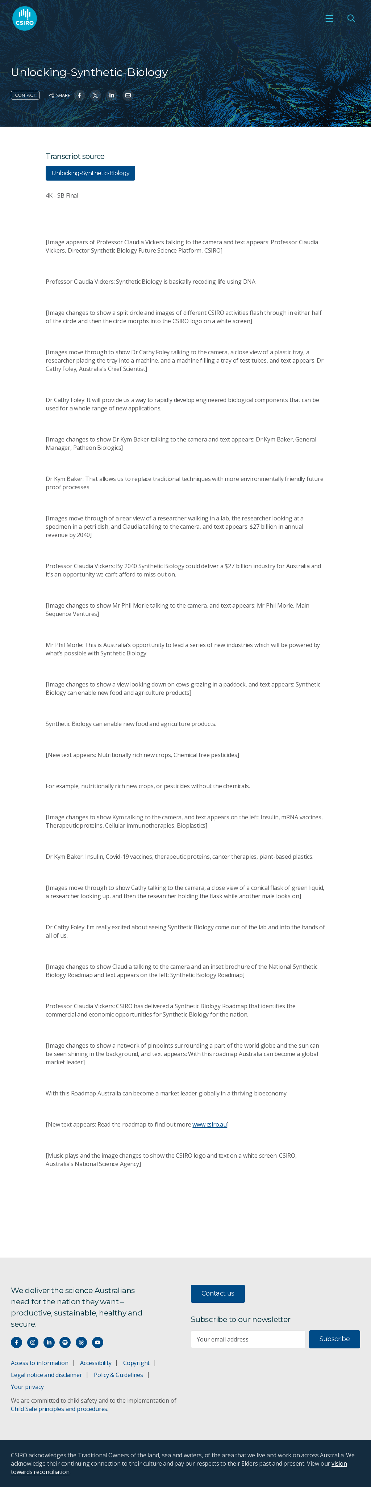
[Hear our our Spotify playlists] (65, 1342)
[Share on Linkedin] (111, 95)
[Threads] (81, 1342)
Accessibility (95, 1363)
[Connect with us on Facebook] (16, 1342)
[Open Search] (351, 18)
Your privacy (27, 1387)
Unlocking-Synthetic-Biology (90, 173)
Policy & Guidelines (118, 1375)
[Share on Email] (128, 95)
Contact (25, 95)
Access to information (39, 1363)
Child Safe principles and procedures (59, 1409)
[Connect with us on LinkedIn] (49, 1342)
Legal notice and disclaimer (46, 1375)
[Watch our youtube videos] (97, 1342)
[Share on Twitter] (95, 95)
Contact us (217, 1293)
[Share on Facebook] (79, 95)
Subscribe (335, 1339)
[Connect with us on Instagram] (32, 1342)
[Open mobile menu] (329, 18)
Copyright (136, 1363)
